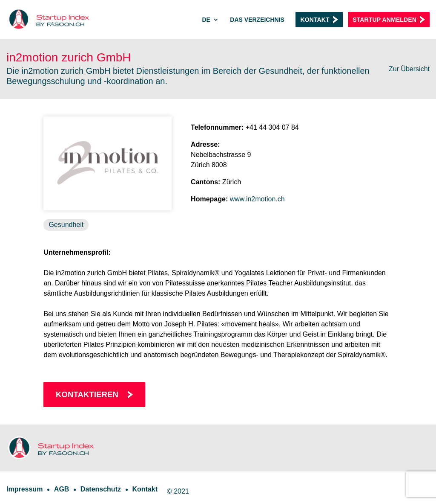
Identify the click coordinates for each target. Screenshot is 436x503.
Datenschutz (100, 489)
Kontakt (314, 19)
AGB (61, 489)
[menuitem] (210, 28)
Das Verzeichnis (257, 20)
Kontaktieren (87, 394)
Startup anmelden (384, 19)
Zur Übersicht (409, 69)
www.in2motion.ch (257, 199)
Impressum (24, 489)
